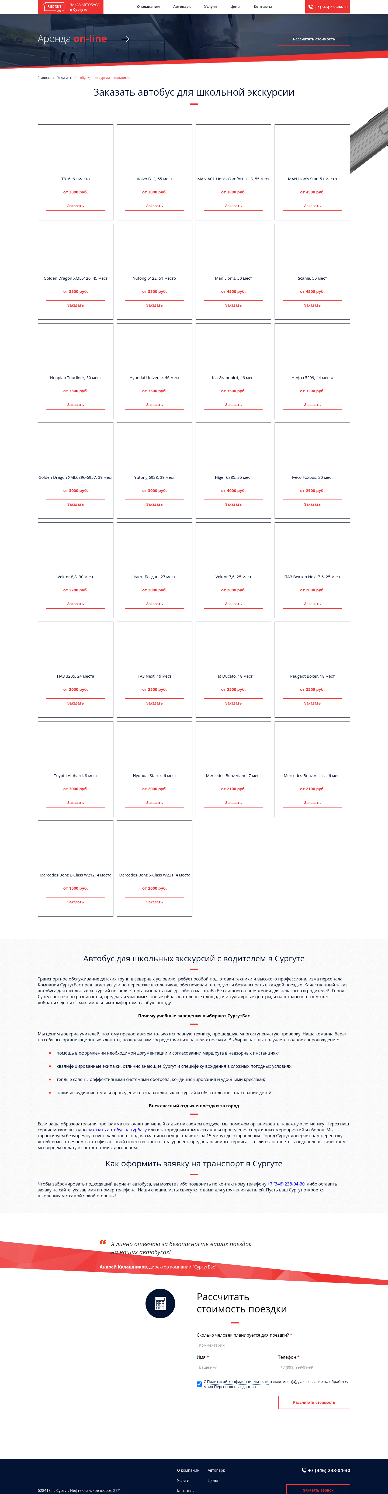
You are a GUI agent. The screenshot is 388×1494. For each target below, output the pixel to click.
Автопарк (182, 6)
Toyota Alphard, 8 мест (75, 775)
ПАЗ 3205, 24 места (75, 676)
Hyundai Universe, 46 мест (154, 377)
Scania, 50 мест (312, 278)
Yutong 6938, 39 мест (154, 477)
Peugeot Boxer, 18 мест (312, 676)
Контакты (263, 6)
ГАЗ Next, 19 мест (154, 676)
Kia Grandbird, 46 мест (233, 377)
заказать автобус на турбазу (117, 1130)
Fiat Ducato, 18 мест (233, 676)
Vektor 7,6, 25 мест (233, 576)
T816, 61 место (75, 178)
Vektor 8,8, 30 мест (75, 576)
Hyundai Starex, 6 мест (154, 775)
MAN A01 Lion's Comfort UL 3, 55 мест (233, 178)
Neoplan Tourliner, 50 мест (75, 377)
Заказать (75, 206)
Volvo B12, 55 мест (154, 178)
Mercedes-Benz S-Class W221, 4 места (154, 875)
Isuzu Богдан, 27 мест (154, 576)
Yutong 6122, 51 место (154, 278)
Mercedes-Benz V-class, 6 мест (312, 775)
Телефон (287, 1357)
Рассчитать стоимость (314, 39)
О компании (148, 6)
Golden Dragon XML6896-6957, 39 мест (76, 477)
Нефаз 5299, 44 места (312, 377)
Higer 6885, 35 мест (233, 477)
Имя (202, 1357)
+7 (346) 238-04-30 (331, 6)
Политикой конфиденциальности (238, 1381)
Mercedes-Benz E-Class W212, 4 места (75, 875)
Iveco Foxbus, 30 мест (312, 477)
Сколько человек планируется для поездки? (243, 1335)
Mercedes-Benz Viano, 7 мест (233, 775)
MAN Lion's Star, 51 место (312, 178)
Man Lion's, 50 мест (233, 278)
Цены (235, 6)
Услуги (210, 6)
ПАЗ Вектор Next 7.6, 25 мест (312, 576)
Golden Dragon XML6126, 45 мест (76, 278)
